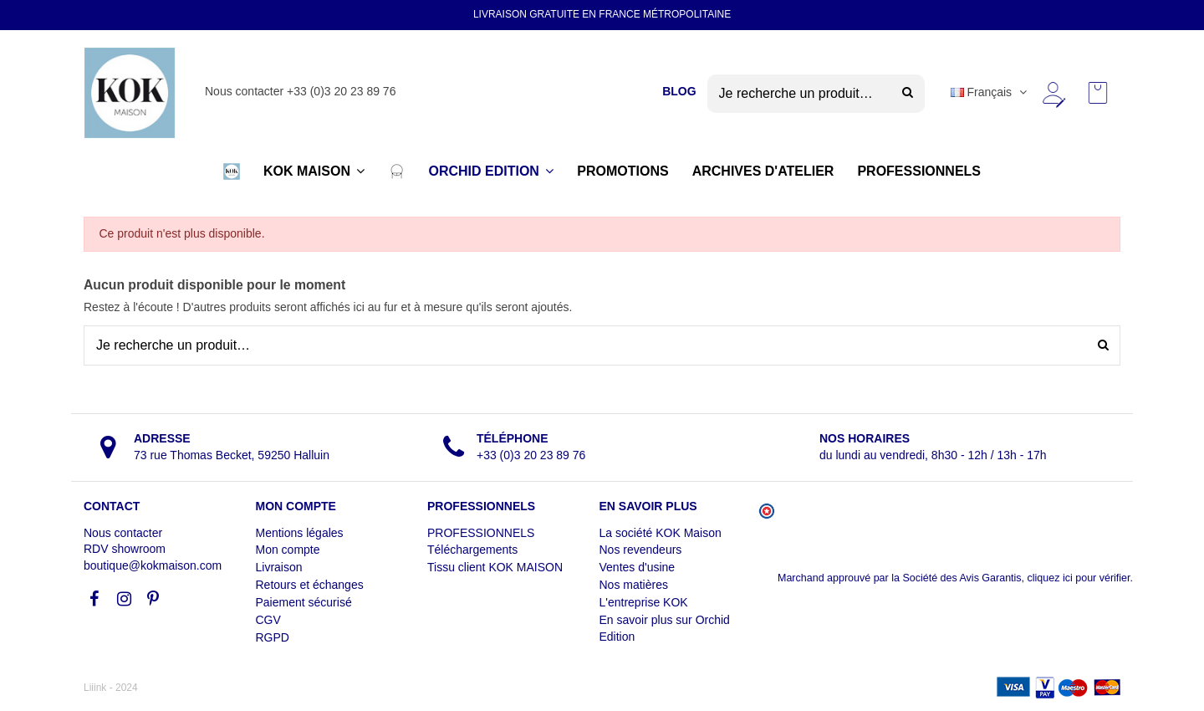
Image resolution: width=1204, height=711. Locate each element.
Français (990, 92)
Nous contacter (123, 533)
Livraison (279, 567)
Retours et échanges (310, 584)
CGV (268, 620)
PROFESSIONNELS (480, 533)
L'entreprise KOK (643, 602)
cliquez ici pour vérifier (1079, 578)
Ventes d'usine (637, 567)
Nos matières (633, 584)
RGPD (272, 637)
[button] (232, 171)
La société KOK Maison (660, 533)
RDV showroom (125, 548)
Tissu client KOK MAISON (495, 567)
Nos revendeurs (640, 549)
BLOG (679, 91)
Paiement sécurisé (304, 602)
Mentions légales (300, 533)
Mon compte (288, 549)
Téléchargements (472, 549)
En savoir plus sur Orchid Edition (664, 628)
